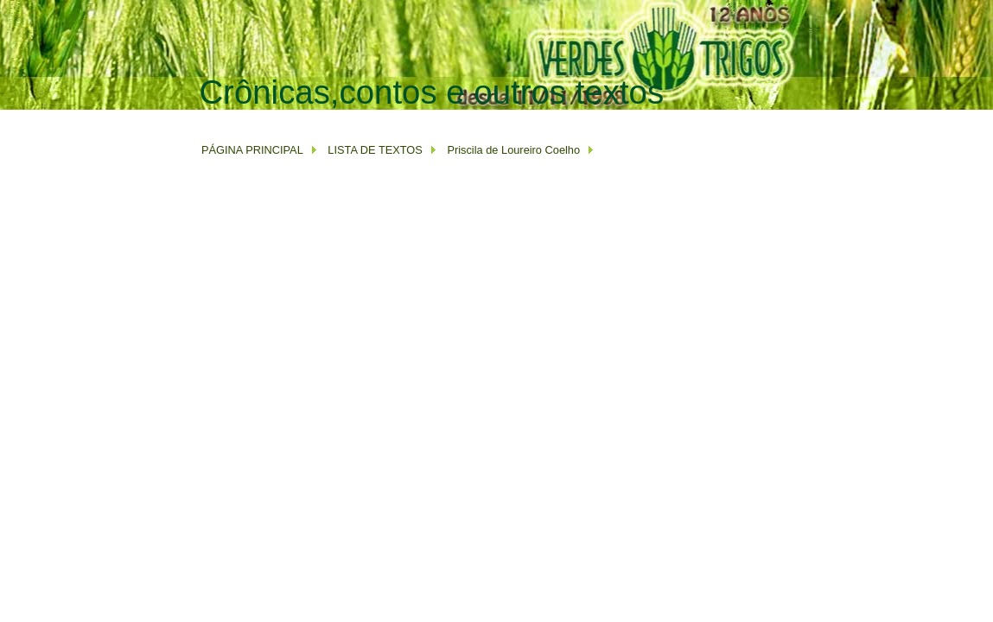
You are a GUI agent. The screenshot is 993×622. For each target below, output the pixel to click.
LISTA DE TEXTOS (374, 149)
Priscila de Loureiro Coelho (513, 149)
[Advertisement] (513, 117)
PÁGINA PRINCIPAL (252, 149)
